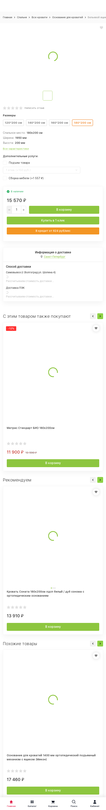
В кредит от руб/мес (53, 230)
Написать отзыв (34, 107)
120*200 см (13, 122)
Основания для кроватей (67, 17)
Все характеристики (16, 148)
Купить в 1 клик (53, 220)
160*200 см (59, 122)
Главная (7, 17)
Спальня (22, 17)
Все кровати (39, 17)
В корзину (64, 209)
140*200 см (36, 122)
